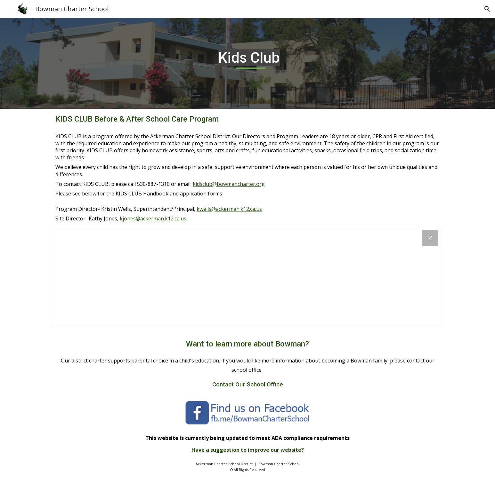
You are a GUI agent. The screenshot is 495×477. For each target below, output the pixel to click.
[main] (247, 63)
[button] (487, 9)
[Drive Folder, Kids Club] (247, 278)
